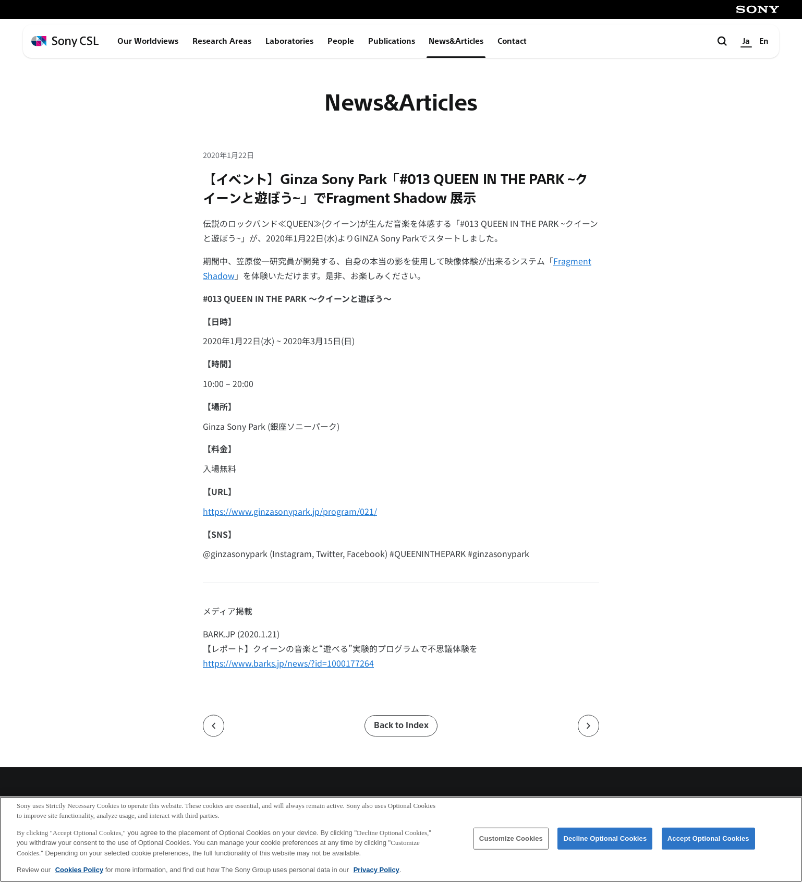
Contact (512, 41)
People (340, 41)
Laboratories (289, 41)
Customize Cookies (511, 838)
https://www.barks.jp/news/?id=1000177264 (288, 663)
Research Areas (221, 41)
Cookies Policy (79, 870)
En (764, 41)
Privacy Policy (376, 870)
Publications (391, 41)
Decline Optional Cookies (605, 838)
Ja (746, 41)
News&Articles (456, 41)
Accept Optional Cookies (708, 838)
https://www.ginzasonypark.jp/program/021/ (290, 511)
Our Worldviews (147, 41)
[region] (401, 839)
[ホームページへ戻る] (65, 41)
